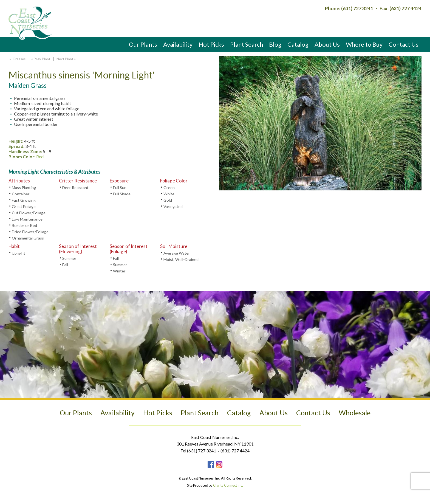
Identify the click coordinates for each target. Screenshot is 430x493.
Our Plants (143, 44)
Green (169, 187)
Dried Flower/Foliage (30, 231)
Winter (119, 271)
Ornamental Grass (28, 238)
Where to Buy (364, 44)
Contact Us (403, 44)
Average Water (176, 253)
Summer (69, 258)
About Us (327, 44)
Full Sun (119, 187)
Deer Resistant (75, 187)
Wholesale (354, 413)
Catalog (298, 44)
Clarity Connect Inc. (228, 485)
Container (21, 193)
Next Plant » (66, 59)
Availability (178, 44)
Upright (18, 253)
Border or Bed (24, 225)
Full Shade (122, 193)
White (168, 193)
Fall (65, 264)
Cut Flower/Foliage (29, 212)
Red (40, 156)
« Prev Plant (40, 59)
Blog (275, 44)
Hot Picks (211, 44)
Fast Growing (24, 200)
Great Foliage (24, 206)
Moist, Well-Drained (181, 259)
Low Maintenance (27, 219)
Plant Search (246, 44)
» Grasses (17, 59)
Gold (167, 200)
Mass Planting (24, 187)
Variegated (173, 206)
